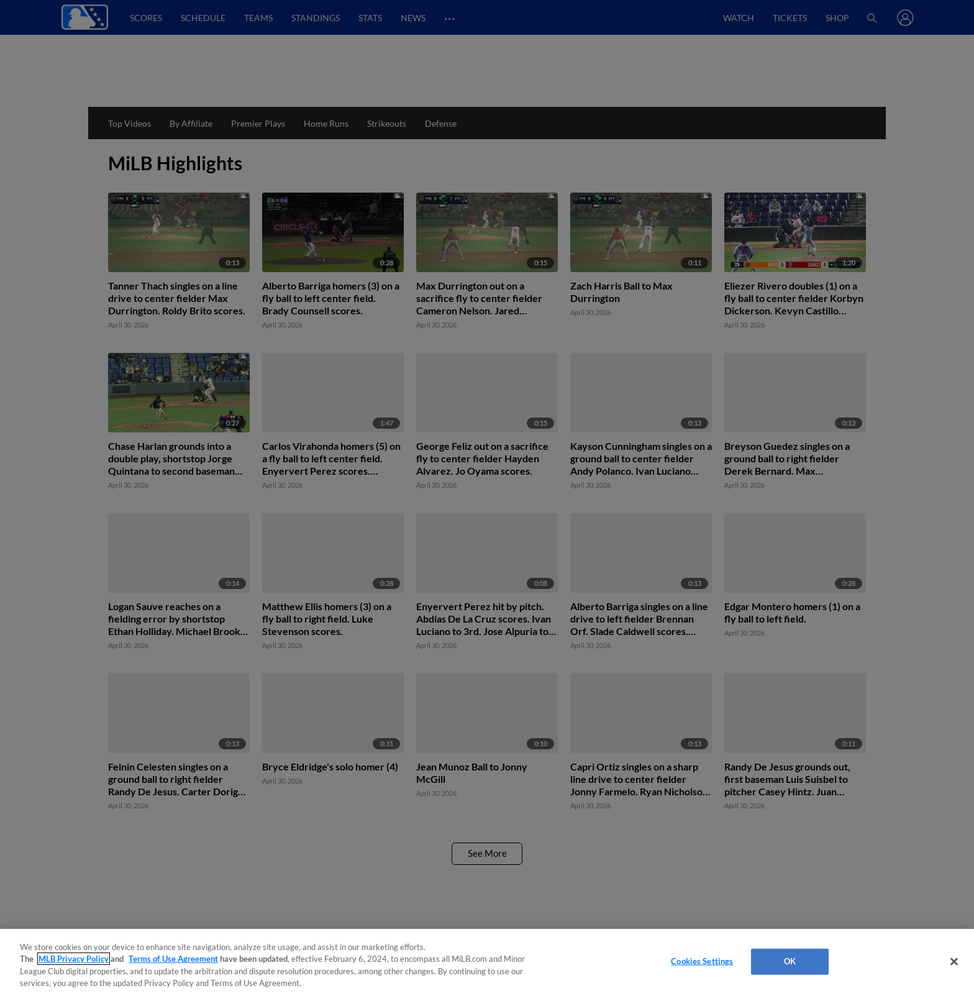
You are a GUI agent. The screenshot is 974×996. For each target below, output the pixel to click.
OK (790, 961)
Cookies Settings (702, 961)
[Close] (954, 961)
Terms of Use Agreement (173, 959)
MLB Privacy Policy (74, 959)
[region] (487, 962)
